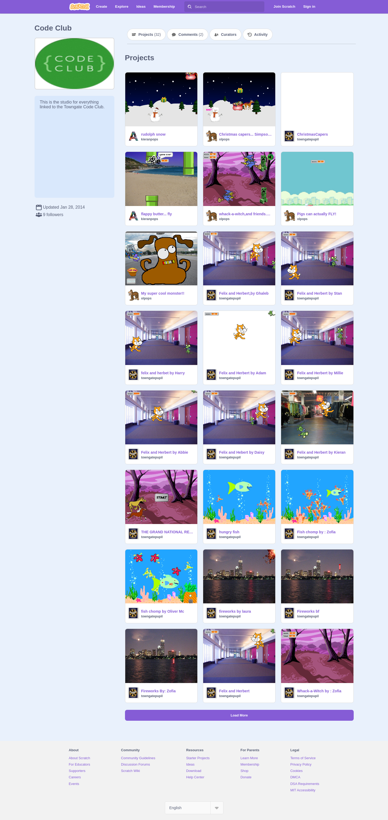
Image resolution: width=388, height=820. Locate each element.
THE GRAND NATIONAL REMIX (167, 532)
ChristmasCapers (312, 134)
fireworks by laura (235, 611)
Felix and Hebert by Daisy (241, 452)
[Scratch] (79, 6)
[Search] (189, 6)
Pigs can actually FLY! (316, 214)
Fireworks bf (308, 611)
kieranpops (149, 139)
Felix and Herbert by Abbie (164, 452)
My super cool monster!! (163, 293)
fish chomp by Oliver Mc (162, 611)
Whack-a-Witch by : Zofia (319, 691)
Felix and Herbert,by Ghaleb (244, 293)
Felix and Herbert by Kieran (321, 452)
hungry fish (229, 532)
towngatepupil (308, 139)
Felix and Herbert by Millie (320, 373)
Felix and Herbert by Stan (319, 293)
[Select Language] (194, 807)
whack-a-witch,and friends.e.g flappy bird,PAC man (245, 214)
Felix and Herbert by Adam (242, 373)
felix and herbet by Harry (163, 373)
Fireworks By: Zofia (158, 691)
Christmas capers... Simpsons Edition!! (245, 134)
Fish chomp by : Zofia (316, 532)
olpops (224, 139)
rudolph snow (153, 134)
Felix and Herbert (234, 691)
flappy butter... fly (156, 214)
